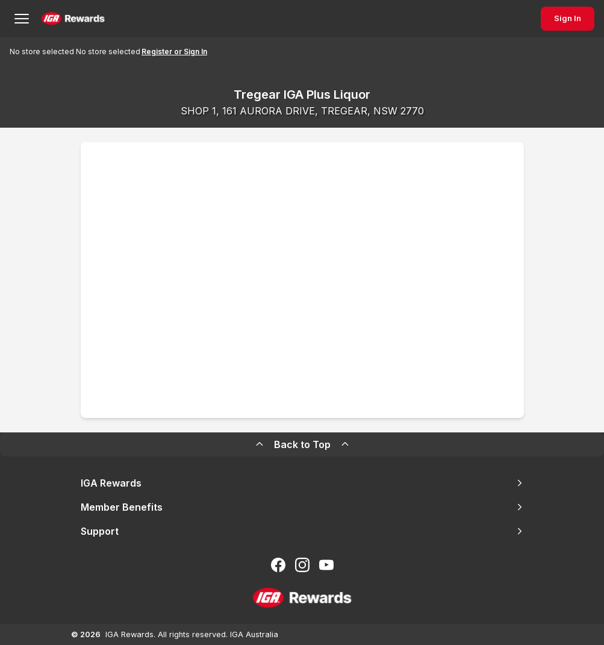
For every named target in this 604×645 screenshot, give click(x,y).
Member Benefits (302, 507)
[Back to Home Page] (73, 18)
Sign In (567, 18)
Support (302, 531)
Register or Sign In (174, 51)
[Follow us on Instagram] (302, 565)
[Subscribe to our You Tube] (326, 565)
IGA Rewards (302, 483)
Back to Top (302, 444)
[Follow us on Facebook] (278, 565)
